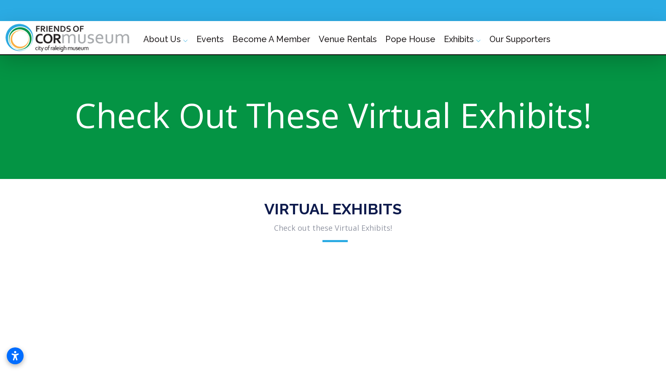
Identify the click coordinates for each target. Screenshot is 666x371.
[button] (74, 296)
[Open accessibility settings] (15, 355)
